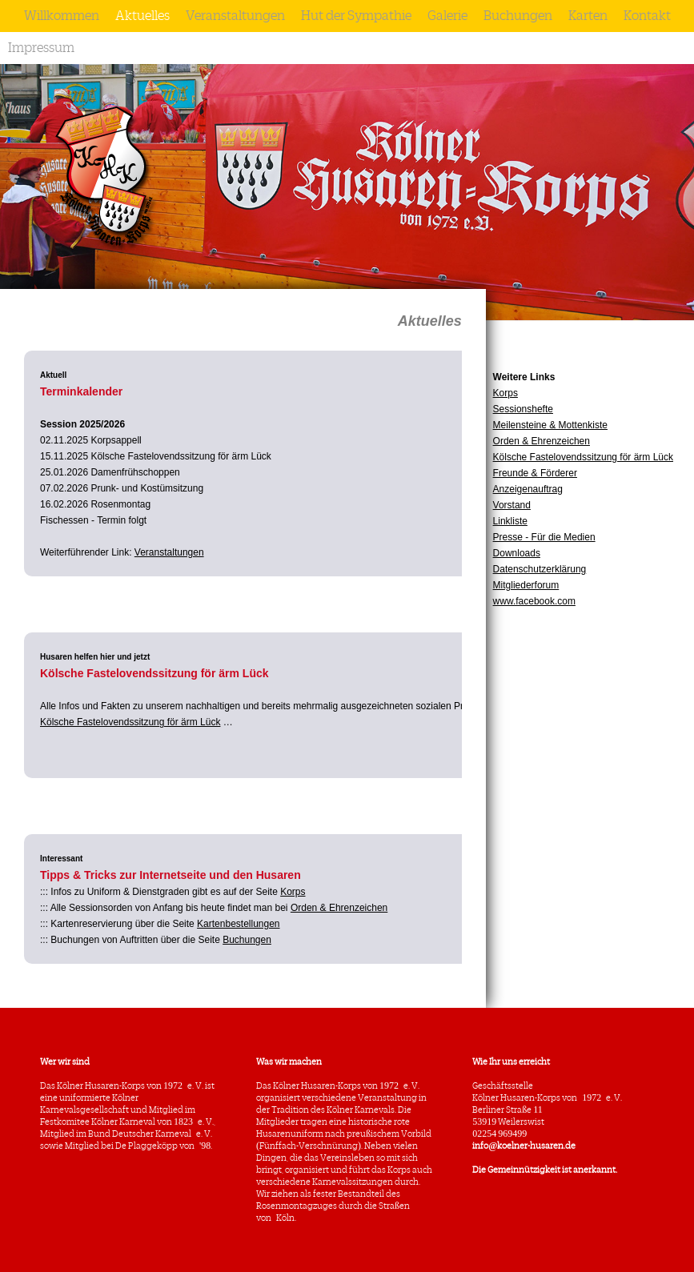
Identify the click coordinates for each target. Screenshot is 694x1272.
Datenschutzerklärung (540, 569)
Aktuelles (142, 16)
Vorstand (512, 505)
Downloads (516, 553)
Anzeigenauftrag (528, 489)
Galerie (447, 16)
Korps (505, 393)
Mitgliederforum (526, 585)
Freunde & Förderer (535, 473)
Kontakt (647, 16)
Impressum (41, 48)
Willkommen (61, 16)
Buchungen (517, 16)
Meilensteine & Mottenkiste (550, 425)
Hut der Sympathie (356, 16)
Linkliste (510, 521)
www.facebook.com (534, 601)
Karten (588, 16)
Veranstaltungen (235, 16)
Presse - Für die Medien (544, 537)
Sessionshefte (523, 409)
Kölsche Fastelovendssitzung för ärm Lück (583, 457)
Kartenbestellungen (238, 923)
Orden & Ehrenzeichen (541, 441)
